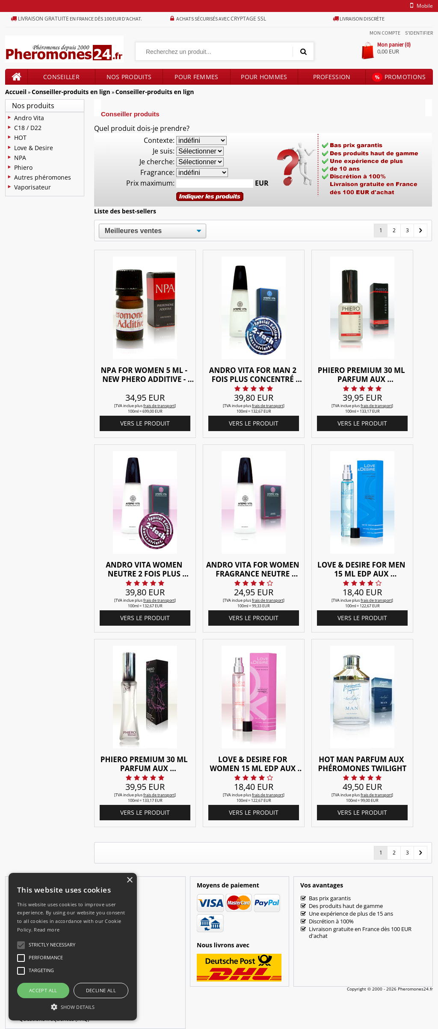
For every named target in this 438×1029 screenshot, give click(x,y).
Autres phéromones (42, 177)
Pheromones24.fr (415, 989)
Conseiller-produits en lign (71, 92)
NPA (20, 158)
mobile (420, 5)
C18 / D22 (27, 128)
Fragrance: (157, 172)
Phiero (23, 167)
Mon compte (385, 33)
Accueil (16, 92)
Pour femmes (196, 77)
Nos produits (129, 77)
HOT (20, 137)
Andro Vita (29, 118)
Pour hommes (264, 77)
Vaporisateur (32, 187)
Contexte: (159, 140)
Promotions (399, 77)
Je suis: (164, 151)
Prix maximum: (150, 183)
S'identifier (419, 33)
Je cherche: (157, 161)
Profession (332, 77)
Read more (46, 929)
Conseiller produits (61, 79)
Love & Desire (33, 148)
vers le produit (145, 423)
